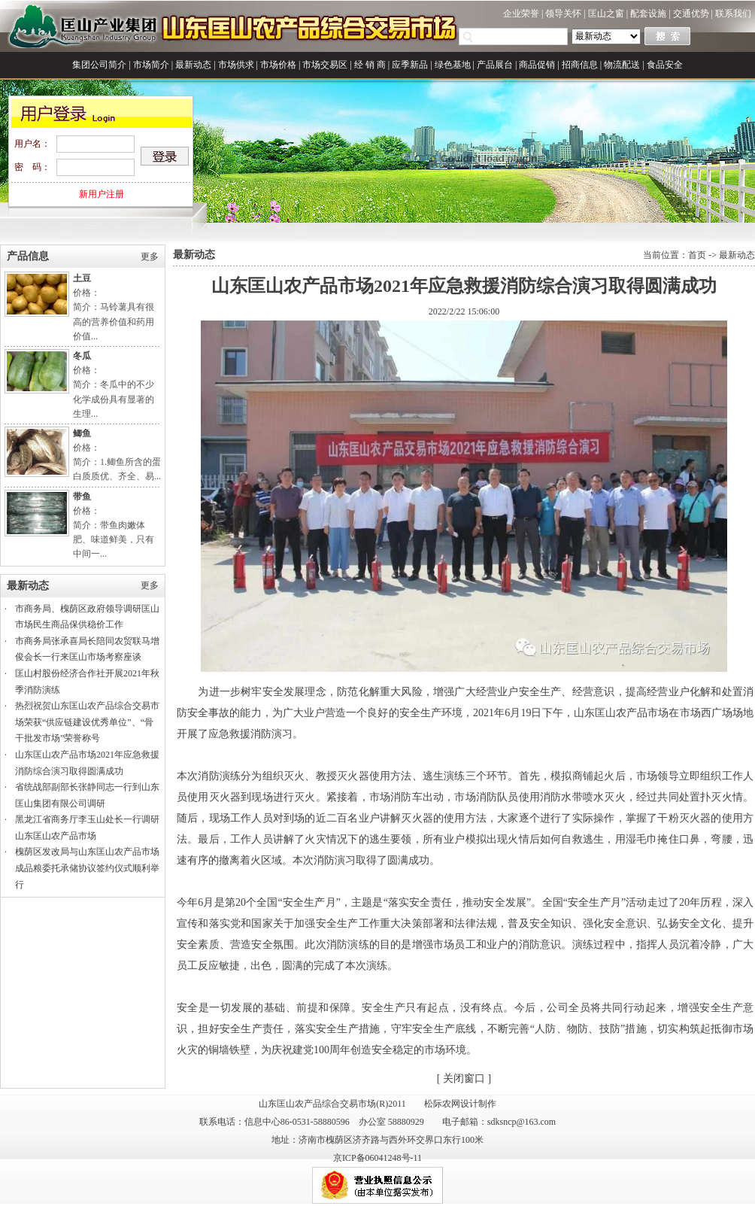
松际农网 (442, 1103)
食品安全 (665, 64)
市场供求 (236, 64)
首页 (697, 255)
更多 (150, 256)
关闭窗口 (464, 1078)
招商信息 (580, 64)
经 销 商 (370, 64)
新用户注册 (101, 194)
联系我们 (733, 13)
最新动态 (193, 64)
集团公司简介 (99, 64)
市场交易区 (324, 64)
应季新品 (410, 64)
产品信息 (28, 256)
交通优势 (691, 13)
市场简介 (151, 64)
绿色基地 (453, 64)
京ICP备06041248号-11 (377, 1158)
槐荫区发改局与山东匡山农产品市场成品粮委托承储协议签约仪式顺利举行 (87, 867)
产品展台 (495, 64)
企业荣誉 (521, 13)
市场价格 (278, 64)
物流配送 (622, 64)
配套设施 (648, 13)
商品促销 (537, 64)
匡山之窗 (606, 13)
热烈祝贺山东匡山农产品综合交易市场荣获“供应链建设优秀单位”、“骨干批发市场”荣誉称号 (87, 721)
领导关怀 (563, 13)
